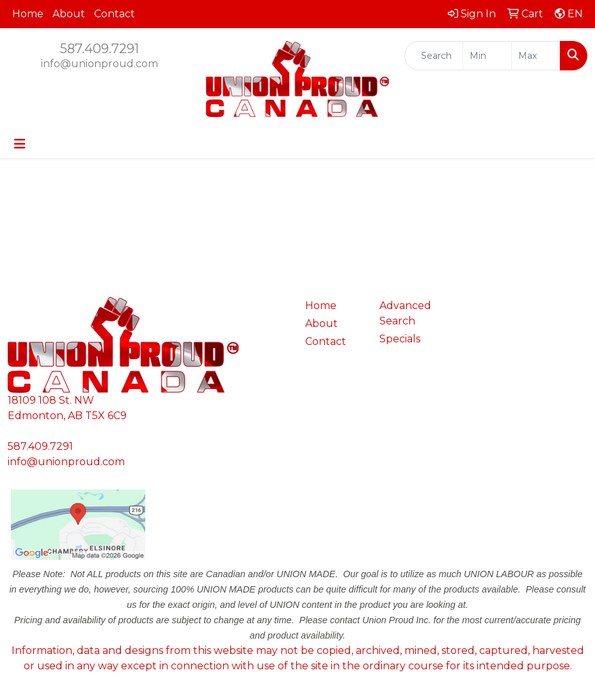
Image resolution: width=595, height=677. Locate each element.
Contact (114, 14)
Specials (399, 339)
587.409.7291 (99, 48)
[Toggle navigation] (19, 144)
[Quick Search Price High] (535, 55)
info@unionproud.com (99, 64)
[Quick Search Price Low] (487, 55)
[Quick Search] (433, 55)
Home (28, 14)
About (68, 14)
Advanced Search (405, 313)
